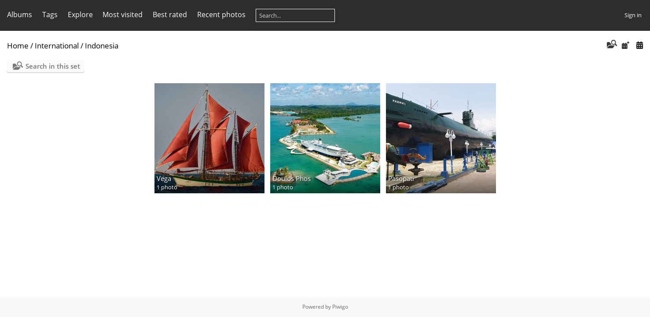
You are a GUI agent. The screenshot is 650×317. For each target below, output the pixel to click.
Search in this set (53, 66)
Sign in (633, 15)
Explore (80, 14)
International (57, 46)
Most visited (123, 14)
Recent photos (221, 14)
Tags (50, 14)
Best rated (170, 14)
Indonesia (101, 46)
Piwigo (340, 306)
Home (18, 46)
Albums (19, 14)
